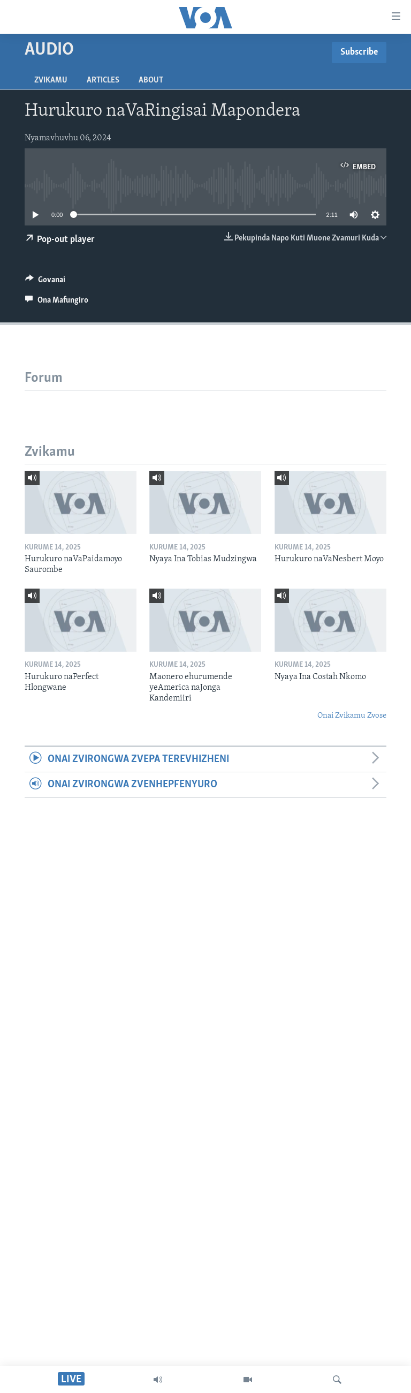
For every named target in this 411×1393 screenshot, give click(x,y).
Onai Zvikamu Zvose (351, 716)
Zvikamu (50, 80)
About (151, 80)
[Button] (45, 282)
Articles (103, 80)
